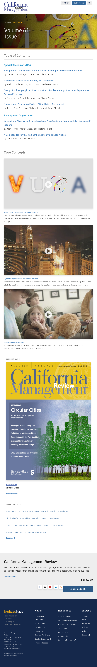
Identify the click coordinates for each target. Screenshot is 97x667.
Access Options (64, 616)
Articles (85, 627)
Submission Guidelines (67, 620)
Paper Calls (63, 632)
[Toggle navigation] (90, 7)
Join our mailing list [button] (78, 589)
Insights (85, 631)
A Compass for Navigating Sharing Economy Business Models (35, 134)
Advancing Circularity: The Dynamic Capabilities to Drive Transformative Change (37, 511)
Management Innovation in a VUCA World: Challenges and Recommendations (43, 70)
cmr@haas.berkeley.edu (12, 649)
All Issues (86, 623)
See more (10, 538)
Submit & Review (67, 640)
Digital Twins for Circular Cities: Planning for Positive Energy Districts (32, 518)
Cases (86, 635)
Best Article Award (43, 639)
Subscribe (79, 3)
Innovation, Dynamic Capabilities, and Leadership (29, 80)
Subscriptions (40, 623)
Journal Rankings (42, 635)
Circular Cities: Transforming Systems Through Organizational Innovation (34, 525)
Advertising (40, 631)
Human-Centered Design (14, 342)
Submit (65, 3)
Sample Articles (65, 628)
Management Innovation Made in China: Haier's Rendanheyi (34, 104)
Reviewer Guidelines (67, 624)
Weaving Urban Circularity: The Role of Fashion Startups (28, 532)
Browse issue (12, 494)
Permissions (40, 627)
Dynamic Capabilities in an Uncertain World (21, 279)
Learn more (10, 576)
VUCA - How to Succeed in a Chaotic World (21, 212)
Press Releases (41, 643)
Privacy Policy (13, 655)
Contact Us (63, 636)
